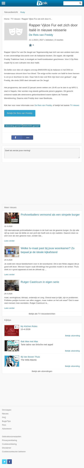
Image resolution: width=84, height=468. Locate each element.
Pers (4, 425)
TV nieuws (74, 105)
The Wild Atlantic (29, 360)
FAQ (4, 417)
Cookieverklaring (9, 444)
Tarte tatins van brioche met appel (37, 344)
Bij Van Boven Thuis (30, 357)
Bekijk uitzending (72, 336)
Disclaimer (6, 448)
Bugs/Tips (6, 421)
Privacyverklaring (9, 440)
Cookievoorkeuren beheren (14, 451)
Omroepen (6, 410)
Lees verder (9, 241)
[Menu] (3, 3)
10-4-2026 (25, 329)
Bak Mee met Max (29, 341)
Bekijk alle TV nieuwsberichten (42, 314)
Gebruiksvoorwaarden (11, 436)
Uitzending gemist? (13, 126)
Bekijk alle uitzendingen (42, 371)
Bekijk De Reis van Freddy (19, 113)
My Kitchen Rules (29, 326)
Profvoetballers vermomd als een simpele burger (50, 214)
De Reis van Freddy (41, 34)
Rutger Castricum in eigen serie (40, 281)
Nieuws (5, 414)
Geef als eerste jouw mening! (42, 153)
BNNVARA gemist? (31, 126)
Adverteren (7, 429)
